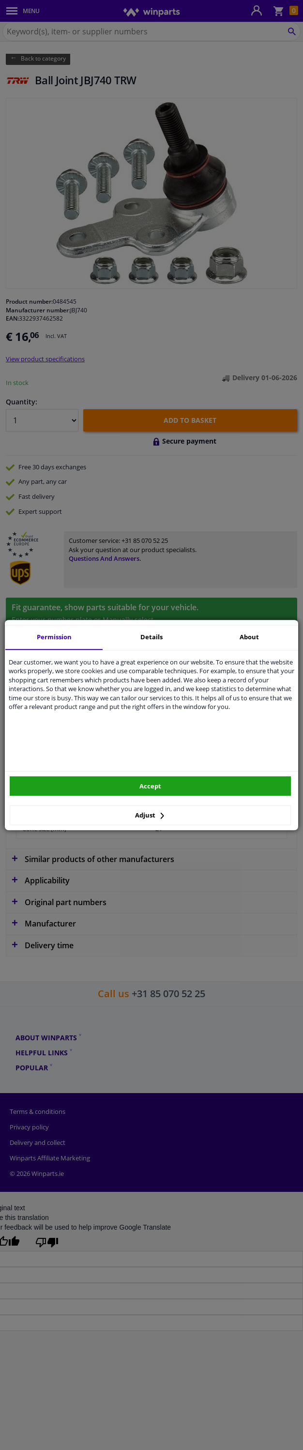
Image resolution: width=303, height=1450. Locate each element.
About (249, 636)
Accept (150, 786)
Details (151, 636)
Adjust (149, 815)
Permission (54, 636)
